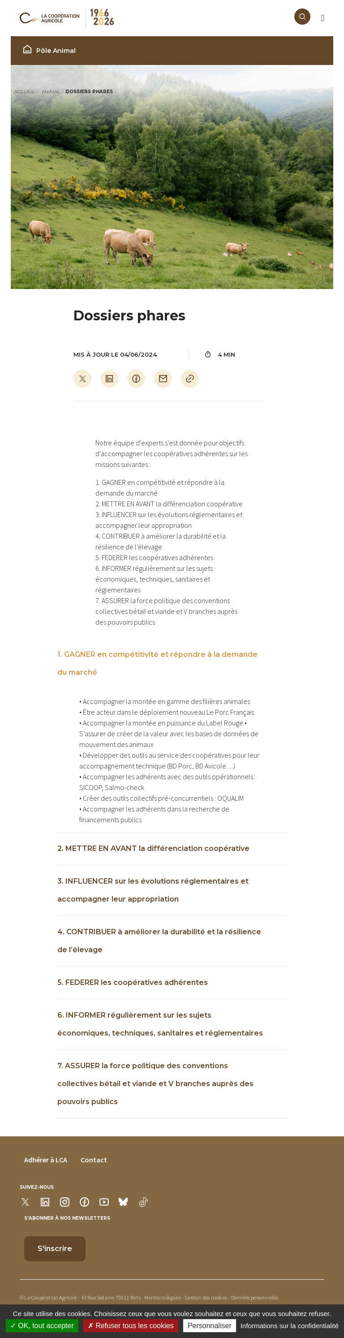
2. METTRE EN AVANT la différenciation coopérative (153, 848)
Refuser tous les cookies (131, 1325)
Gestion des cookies (206, 1297)
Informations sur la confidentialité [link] (290, 1325)
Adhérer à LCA (45, 1159)
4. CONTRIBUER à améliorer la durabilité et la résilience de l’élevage (159, 941)
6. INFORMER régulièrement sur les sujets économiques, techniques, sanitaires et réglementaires (160, 1024)
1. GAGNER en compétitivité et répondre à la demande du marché (157, 663)
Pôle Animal (49, 49)
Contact (94, 1159)
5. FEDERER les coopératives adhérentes (132, 982)
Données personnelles (255, 1297)
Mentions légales (162, 1297)
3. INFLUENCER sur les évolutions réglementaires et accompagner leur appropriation (153, 890)
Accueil (24, 92)
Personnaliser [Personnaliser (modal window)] (210, 1325)
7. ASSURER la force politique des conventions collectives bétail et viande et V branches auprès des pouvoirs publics (155, 1084)
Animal (51, 92)
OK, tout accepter (42, 1325)
